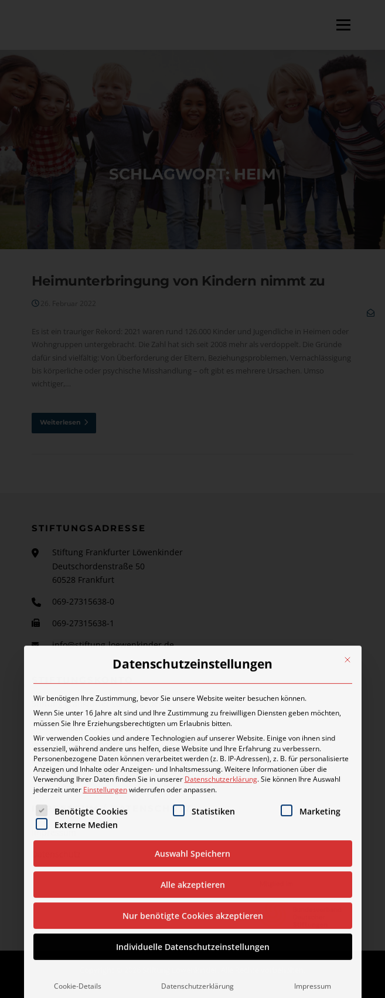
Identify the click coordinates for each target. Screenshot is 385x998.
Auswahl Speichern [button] (192, 980)
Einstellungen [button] (105, 916)
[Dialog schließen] (347, 787)
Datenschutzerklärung (221, 906)
